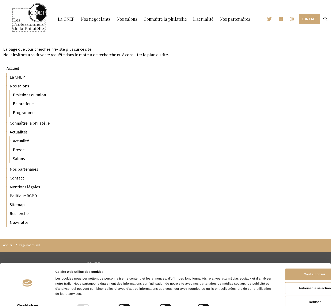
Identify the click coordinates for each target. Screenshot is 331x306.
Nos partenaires (235, 19)
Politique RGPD (23, 195)
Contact (309, 19)
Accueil (13, 68)
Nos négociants (95, 19)
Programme (23, 112)
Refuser (296, 292)
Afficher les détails (231, 297)
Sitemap (17, 204)
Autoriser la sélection (296, 278)
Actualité (21, 140)
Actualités (18, 132)
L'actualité (203, 19)
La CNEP (66, 19)
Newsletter (20, 222)
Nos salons (127, 19)
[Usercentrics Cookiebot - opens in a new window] (27, 298)
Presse (18, 149)
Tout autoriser (295, 264)
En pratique (23, 103)
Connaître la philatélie (165, 19)
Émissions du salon (29, 94)
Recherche (19, 213)
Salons (19, 158)
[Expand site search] (325, 19)
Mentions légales (25, 186)
